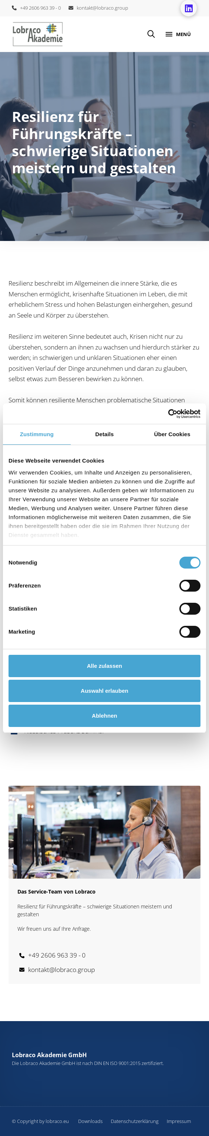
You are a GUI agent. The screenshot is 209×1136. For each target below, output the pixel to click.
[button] (151, 34)
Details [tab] (104, 434)
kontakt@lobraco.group (98, 7)
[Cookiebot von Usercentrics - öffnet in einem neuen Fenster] (168, 414)
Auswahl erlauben (104, 691)
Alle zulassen (104, 666)
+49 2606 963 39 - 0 (36, 7)
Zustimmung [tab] (37, 434)
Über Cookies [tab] (172, 434)
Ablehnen (104, 715)
